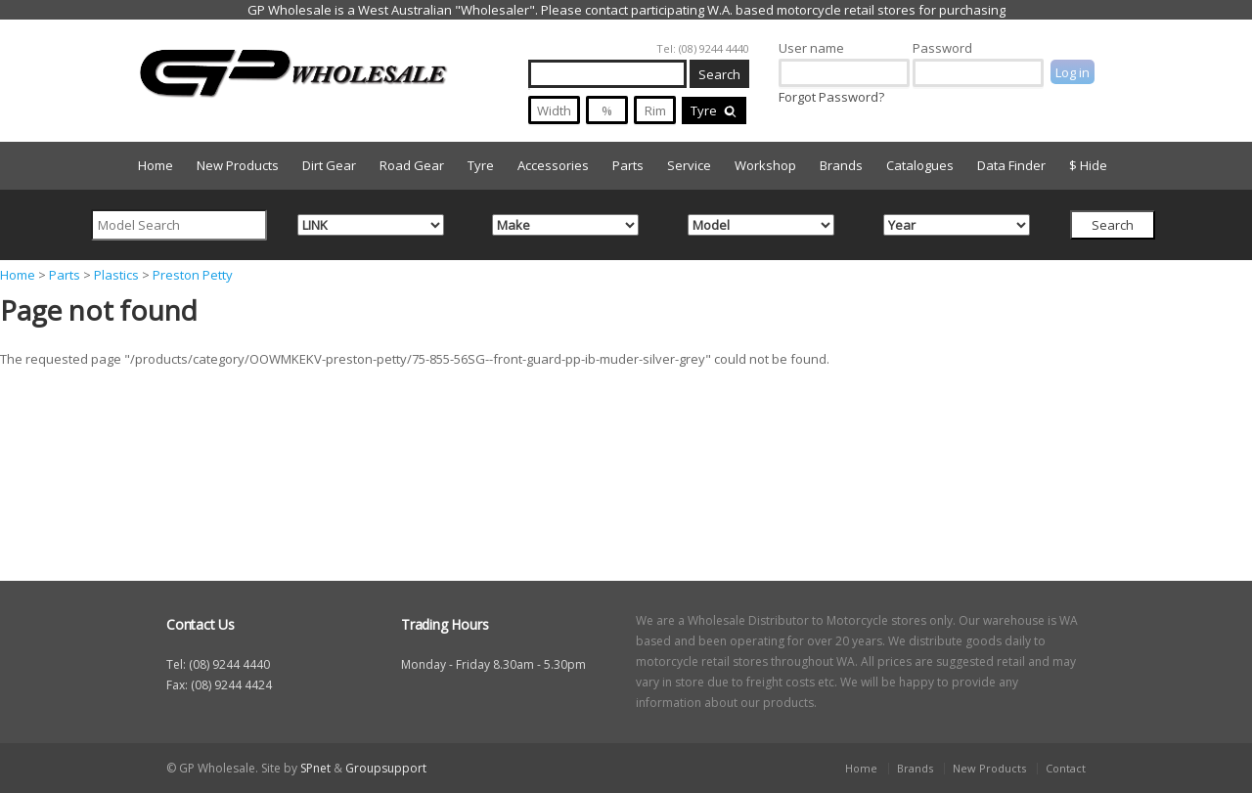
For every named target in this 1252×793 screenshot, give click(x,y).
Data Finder (1011, 165)
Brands (841, 165)
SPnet (315, 768)
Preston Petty (193, 275)
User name (811, 48)
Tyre (714, 110)
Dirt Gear (329, 165)
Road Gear (412, 165)
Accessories (553, 165)
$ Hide (1088, 165)
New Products (238, 165)
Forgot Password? (831, 97)
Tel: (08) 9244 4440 (702, 48)
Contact (1066, 768)
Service (689, 165)
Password (942, 48)
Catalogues (920, 165)
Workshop (765, 165)
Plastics (116, 275)
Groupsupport (385, 768)
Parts (628, 165)
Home (155, 165)
